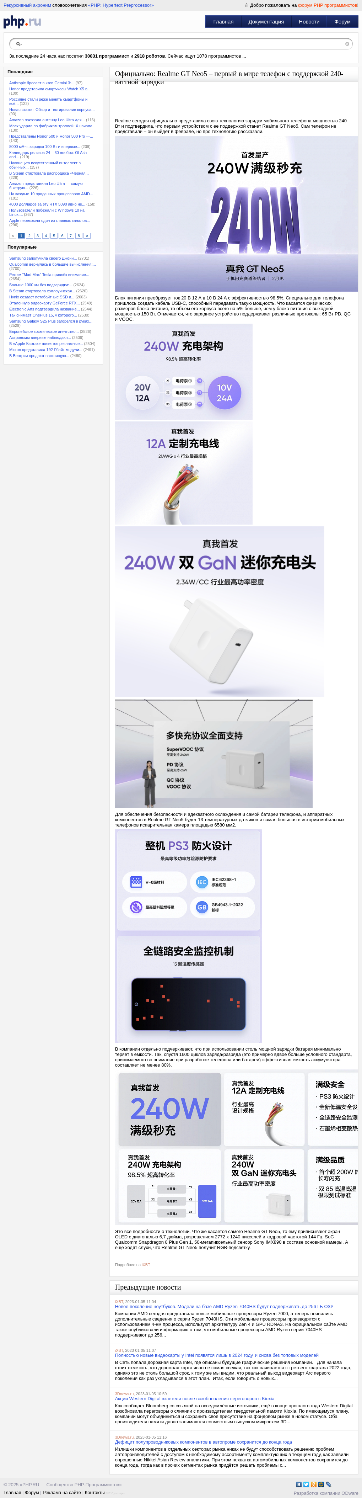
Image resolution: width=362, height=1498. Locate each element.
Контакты (95, 1492)
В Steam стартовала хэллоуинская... (42, 291)
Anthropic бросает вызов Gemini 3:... (41, 83)
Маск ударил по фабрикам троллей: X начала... (52, 126)
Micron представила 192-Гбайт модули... (45, 349)
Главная (223, 21)
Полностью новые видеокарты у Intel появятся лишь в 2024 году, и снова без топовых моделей (217, 1355)
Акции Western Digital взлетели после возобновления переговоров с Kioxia (195, 1398)
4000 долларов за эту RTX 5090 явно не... (47, 204)
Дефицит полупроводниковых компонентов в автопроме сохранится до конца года (203, 1442)
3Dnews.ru (124, 1394)
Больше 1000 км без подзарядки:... (40, 285)
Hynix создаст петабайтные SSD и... (41, 297)
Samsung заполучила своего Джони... (43, 258)
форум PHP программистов (327, 5)
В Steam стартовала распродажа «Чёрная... (49, 173)
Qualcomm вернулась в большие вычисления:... (52, 264)
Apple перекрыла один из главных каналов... (49, 220)
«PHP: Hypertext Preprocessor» (121, 5)
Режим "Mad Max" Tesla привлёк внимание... (49, 274)
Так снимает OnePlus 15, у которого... (43, 315)
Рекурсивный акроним (27, 5)
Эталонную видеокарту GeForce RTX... (44, 303)
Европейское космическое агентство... (44, 331)
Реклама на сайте (62, 1492)
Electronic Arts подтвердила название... (44, 309)
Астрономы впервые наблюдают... (40, 337)
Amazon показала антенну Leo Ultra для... (47, 120)
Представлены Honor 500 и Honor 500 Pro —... (51, 136)
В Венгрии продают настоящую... (39, 356)
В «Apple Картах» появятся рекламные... (46, 343)
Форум (342, 21)
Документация (266, 21)
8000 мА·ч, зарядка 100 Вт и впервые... (44, 146)
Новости (309, 21)
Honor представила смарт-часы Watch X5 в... (50, 89)
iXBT (146, 1265)
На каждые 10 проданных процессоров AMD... (51, 194)
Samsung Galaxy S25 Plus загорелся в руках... (50, 321)
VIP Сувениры (115, 1493)
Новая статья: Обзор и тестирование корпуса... (52, 109)
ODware (349, 1493)
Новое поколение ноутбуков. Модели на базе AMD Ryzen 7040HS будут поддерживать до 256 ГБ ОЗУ (224, 1306)
